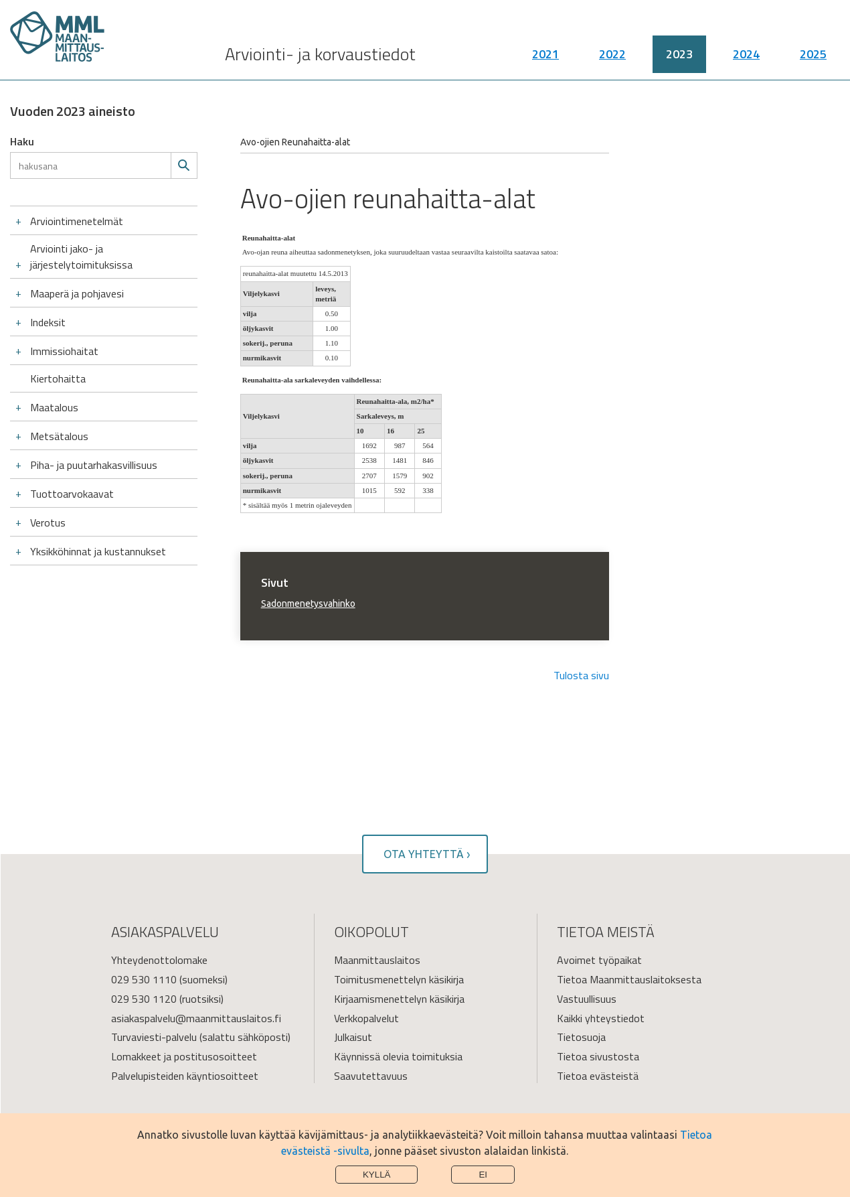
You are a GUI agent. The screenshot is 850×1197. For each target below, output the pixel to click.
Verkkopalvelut (366, 1018)
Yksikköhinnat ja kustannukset (98, 551)
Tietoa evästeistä (598, 1076)
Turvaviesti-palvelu (154, 1037)
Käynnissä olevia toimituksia (398, 1056)
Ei (483, 1175)
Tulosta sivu (581, 675)
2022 (612, 61)
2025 (813, 61)
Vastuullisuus (586, 999)
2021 (545, 61)
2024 (746, 61)
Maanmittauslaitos (377, 960)
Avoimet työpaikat (599, 960)
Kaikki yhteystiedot (601, 1018)
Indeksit (48, 322)
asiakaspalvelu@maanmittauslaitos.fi (196, 1018)
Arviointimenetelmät (76, 221)
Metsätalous (59, 436)
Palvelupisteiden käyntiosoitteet (184, 1076)
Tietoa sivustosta (598, 1056)
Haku (22, 141)
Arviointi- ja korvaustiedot (320, 61)
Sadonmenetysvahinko (308, 603)
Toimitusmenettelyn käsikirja (399, 979)
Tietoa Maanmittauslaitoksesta (629, 979)
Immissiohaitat (64, 351)
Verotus (48, 522)
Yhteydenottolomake (159, 960)
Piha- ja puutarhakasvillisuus (93, 465)
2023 (679, 61)
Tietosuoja (581, 1037)
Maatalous (54, 407)
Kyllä (377, 1175)
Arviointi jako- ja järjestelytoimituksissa (81, 256)
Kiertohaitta (58, 378)
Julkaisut (353, 1037)
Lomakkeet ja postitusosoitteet (184, 1056)
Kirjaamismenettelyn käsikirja (399, 999)
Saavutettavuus (371, 1076)
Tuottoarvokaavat (72, 494)
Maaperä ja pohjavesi (77, 293)
